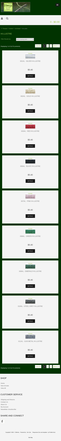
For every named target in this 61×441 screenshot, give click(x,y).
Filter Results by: (6, 39)
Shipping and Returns (8, 399)
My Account (4, 407)
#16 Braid (17, 28)
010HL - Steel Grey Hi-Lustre (30, 306)
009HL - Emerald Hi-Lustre (30, 271)
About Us (4, 404)
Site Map (30, 437)
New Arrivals (5, 386)
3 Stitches (17, 432)
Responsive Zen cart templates (40, 432)
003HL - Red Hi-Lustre (30, 131)
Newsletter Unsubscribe (8, 409)
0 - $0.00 (55, 22)
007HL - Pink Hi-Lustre (30, 201)
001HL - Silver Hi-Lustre (30, 61)
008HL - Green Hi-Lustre (30, 236)
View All (38, 46)
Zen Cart (29, 432)
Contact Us (4, 402)
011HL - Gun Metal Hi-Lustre (30, 341)
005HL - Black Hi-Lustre (30, 166)
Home (3, 383)
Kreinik (11, 28)
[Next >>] (56, 46)
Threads (5, 28)
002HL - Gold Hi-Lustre (30, 96)
